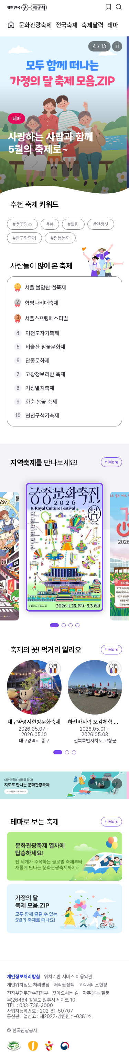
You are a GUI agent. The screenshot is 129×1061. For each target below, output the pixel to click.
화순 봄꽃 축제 (41, 402)
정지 (117, 46)
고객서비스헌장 (92, 985)
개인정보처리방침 (23, 976)
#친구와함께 (24, 238)
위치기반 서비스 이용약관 (68, 976)
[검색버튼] (118, 6)
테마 (112, 24)
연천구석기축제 (42, 415)
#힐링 (73, 224)
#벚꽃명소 (22, 224)
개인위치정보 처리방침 (28, 985)
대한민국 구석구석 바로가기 (27, 7)
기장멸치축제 (39, 388)
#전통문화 (60, 238)
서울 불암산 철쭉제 (45, 287)
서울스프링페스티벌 (46, 318)
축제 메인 (11, 25)
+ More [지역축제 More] (111, 462)
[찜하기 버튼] (108, 6)
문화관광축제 (35, 24)
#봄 (49, 224)
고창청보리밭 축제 (45, 374)
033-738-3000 (36, 1005)
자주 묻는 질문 (96, 993)
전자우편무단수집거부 (27, 993)
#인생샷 (100, 224)
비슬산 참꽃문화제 (45, 347)
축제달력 (93, 24)
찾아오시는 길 (65, 993)
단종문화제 (37, 360)
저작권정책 (64, 985)
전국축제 (67, 24)
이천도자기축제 (42, 333)
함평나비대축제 (41, 303)
